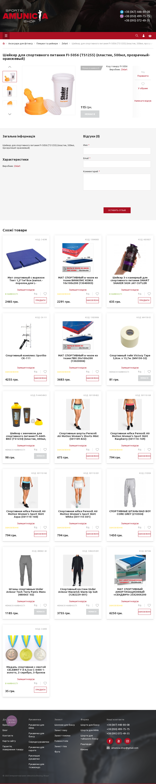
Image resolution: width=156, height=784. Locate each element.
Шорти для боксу (90, 725)
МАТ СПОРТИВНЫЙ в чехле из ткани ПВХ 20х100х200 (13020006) (78, 358)
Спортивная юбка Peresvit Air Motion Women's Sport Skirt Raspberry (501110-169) (130, 436)
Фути (57, 751)
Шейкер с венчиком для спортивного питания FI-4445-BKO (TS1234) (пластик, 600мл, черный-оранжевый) (26, 436)
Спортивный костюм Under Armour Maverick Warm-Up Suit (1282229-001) (78, 592)
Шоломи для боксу (65, 725)
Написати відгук (142, 101)
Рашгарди (86, 744)
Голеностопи (61, 741)
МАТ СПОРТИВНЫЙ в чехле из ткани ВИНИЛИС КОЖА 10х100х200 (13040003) (78, 280)
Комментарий (90, 171)
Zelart (124, 69)
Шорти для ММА (90, 730)
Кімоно (84, 749)
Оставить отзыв (117, 210)
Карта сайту (9, 741)
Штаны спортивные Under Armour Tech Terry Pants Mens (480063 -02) (26, 592)
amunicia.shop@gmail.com (124, 748)
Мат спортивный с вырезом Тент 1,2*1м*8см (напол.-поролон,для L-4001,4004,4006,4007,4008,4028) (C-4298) (26, 280)
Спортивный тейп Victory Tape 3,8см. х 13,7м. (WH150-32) (130, 357)
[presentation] (109, 197)
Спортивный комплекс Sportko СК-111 (26, 357)
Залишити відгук (26, 290)
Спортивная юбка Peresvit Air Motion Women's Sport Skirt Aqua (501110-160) (26, 514)
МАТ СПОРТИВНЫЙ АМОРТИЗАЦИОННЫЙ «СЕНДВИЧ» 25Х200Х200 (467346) (130, 592)
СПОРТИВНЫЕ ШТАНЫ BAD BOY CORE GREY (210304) (130, 512)
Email (86, 158)
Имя (85, 145)
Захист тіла (61, 746)
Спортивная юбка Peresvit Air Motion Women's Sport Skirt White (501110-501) (78, 514)
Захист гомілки (62, 735)
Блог (5, 730)
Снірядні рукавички (39, 742)
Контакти (8, 735)
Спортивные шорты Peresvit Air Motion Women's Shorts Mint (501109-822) (78, 436)
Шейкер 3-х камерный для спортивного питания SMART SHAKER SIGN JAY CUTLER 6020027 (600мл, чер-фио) (129, 280)
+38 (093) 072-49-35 (137, 20)
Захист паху (61, 730)
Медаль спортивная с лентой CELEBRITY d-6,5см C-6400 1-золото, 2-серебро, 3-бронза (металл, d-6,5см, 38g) (26, 670)
